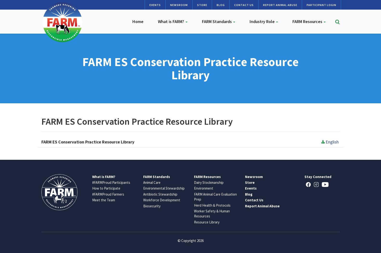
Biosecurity (152, 206)
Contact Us (244, 5)
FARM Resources (309, 21)
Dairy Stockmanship (209, 182)
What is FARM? (172, 21)
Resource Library (207, 222)
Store (202, 5)
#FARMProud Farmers (108, 194)
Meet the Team (103, 200)
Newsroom (179, 5)
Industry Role (264, 21)
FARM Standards (218, 21)
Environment (203, 188)
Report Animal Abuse (280, 5)
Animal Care (152, 182)
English (330, 142)
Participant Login (321, 5)
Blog (221, 5)
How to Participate (106, 188)
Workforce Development (161, 200)
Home (137, 21)
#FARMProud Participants (111, 182)
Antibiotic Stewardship (160, 194)
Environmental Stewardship (164, 188)
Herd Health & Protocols (212, 205)
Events (155, 5)
